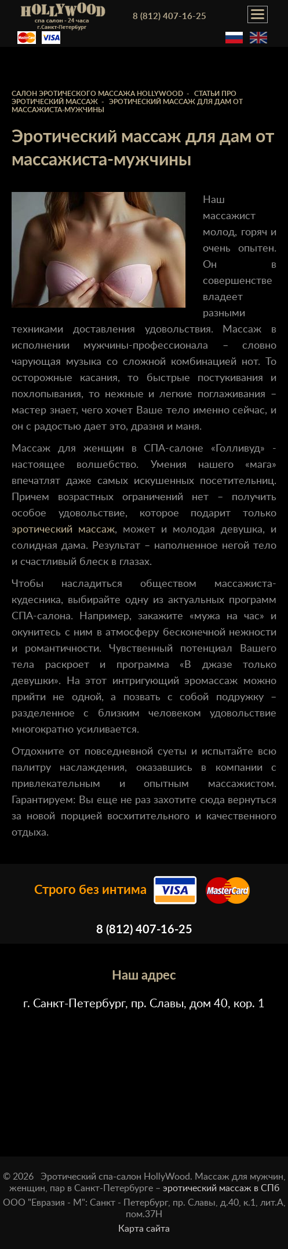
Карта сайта (144, 1228)
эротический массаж (63, 529)
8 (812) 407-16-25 (169, 16)
